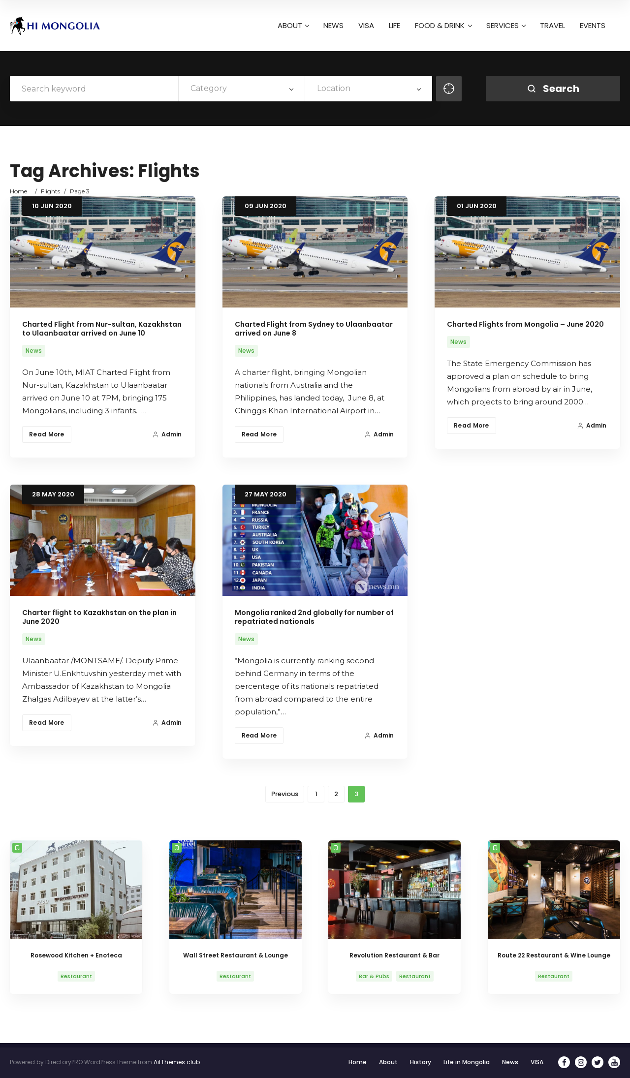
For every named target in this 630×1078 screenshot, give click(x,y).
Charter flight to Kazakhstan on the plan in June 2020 (99, 617)
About (388, 1062)
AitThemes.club (177, 1062)
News (34, 350)
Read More (46, 434)
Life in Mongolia (466, 1062)
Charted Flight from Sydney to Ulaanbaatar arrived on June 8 (314, 328)
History (420, 1062)
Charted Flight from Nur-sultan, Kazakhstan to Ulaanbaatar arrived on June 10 (102, 328)
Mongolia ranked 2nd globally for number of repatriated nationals (314, 617)
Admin (167, 434)
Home (18, 191)
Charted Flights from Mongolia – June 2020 (525, 324)
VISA (537, 1062)
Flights (50, 191)
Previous (284, 794)
